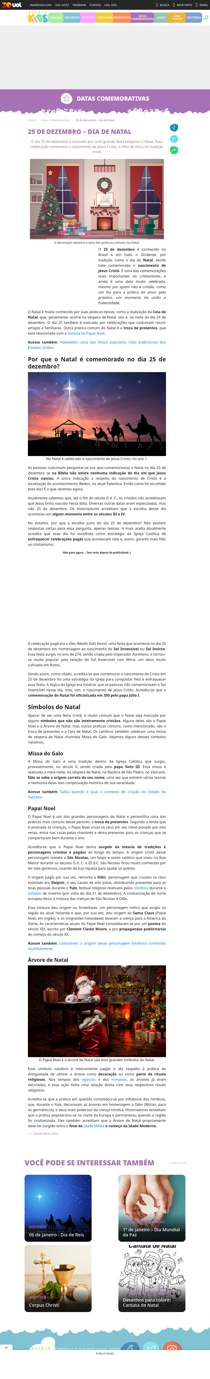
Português (104, 20)
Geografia (72, 20)
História (88, 20)
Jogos (161, 20)
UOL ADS (110, 5)
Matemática (122, 20)
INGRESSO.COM (40, 5)
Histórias (194, 20)
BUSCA (162, 5)
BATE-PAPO (182, 5)
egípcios (89, 1083)
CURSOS (95, 5)
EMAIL (202, 5)
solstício (35, 897)
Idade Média (94, 1130)
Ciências (55, 20)
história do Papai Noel (85, 337)
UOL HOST (62, 5)
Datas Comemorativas (142, 20)
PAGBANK (79, 5)
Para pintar (177, 20)
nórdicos (141, 892)
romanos (118, 1083)
